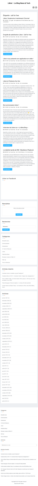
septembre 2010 (6, 395)
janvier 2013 (5, 349)
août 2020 (4, 311)
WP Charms (21, 483)
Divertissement (5, 243)
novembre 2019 (5, 336)
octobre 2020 (5, 306)
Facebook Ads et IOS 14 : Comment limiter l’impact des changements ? (18, 276)
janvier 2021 (5, 298)
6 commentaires (25, 107)
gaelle (12, 20)
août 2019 (4, 344)
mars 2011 (4, 379)
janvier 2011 (5, 384)
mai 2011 (4, 374)
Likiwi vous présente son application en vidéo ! (18, 59)
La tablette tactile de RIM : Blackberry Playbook (18, 150)
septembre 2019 (6, 341)
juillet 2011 (4, 368)
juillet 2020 (4, 314)
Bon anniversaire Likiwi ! (11, 105)
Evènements (5, 246)
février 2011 (5, 382)
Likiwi (30, 20)
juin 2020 (4, 317)
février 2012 (5, 352)
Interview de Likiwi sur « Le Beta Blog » (15, 127)
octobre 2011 (5, 363)
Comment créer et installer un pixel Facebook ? (13, 273)
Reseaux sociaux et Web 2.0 (8, 257)
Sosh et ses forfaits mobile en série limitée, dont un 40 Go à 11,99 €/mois (16, 473)
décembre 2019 (5, 333)
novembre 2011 (5, 360)
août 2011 (4, 365)
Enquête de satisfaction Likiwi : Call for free (17, 35)
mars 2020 (4, 325)
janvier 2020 (5, 330)
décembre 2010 (5, 387)
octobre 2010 (5, 393)
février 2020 (5, 327)
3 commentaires (31, 60)
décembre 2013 (5, 346)
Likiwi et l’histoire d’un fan (11, 81)
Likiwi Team (13, 36)
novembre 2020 (5, 303)
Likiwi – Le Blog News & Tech (19, 3)
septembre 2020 (6, 308)
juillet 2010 (4, 401)
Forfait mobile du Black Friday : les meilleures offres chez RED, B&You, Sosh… (16, 466)
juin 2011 (4, 371)
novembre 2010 (5, 390)
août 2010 (4, 398)
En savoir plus (7, 54)
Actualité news (18, 20)
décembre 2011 (5, 357)
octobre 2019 (5, 338)
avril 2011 (4, 376)
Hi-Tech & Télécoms (24, 20)
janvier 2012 (5, 355)
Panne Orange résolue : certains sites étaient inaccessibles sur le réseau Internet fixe (18, 476)
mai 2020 (4, 319)
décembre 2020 (5, 300)
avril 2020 (4, 322)
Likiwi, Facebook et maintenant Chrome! (16, 18)
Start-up (4, 259)
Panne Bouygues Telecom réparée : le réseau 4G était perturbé (16, 283)
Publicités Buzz (5, 254)
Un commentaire (25, 36)
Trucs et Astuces (23, 60)
